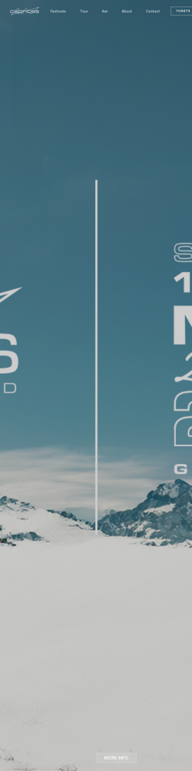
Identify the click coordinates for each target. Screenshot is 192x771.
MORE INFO (116, 757)
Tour (84, 11)
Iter (105, 11)
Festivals (58, 11)
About (127, 11)
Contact (153, 11)
